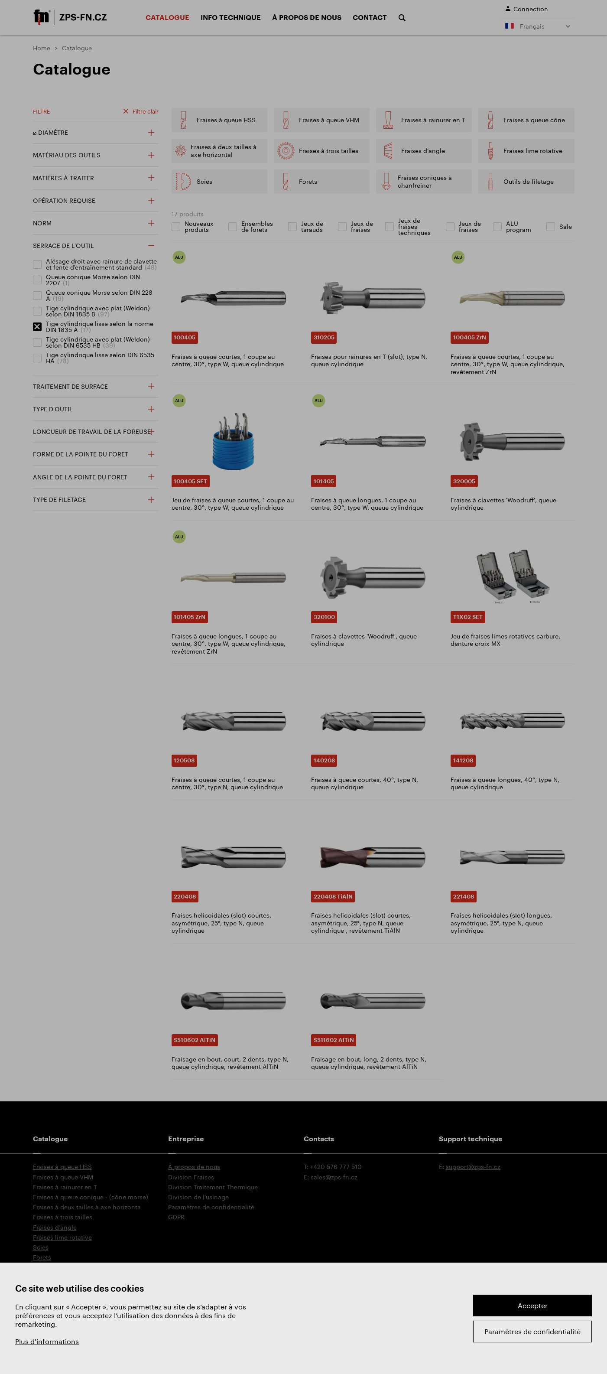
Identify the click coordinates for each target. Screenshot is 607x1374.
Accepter (533, 1305)
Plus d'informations (47, 1341)
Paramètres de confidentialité (532, 1331)
